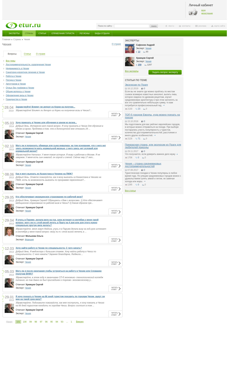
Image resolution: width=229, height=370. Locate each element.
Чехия (28, 136)
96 (46, 322)
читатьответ (114, 114)
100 (24, 322)
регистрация (207, 13)
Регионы (84, 33)
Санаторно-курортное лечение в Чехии (25, 72)
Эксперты (14, 33)
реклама (202, 26)
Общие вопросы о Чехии (18, 91)
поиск (154, 26)
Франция (29, 239)
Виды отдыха (102, 33)
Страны (29, 33)
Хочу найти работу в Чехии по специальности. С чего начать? (49, 248)
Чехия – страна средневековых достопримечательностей (143, 165)
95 (51, 322)
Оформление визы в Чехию (19, 95)
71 (139, 138)
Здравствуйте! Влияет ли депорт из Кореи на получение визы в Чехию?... (54, 110)
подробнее (163, 105)
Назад (9, 321)
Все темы (10, 61)
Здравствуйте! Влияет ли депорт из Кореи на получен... (45, 107)
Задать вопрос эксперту (165, 72)
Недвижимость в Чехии (17, 68)
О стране (116, 44)
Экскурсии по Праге (136, 84)
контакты (186, 26)
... (67, 322)
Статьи (42, 33)
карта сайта (219, 26)
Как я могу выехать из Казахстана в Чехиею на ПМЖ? (44, 174)
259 (140, 65)
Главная (6, 39)
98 (36, 322)
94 (57, 322)
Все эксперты (131, 71)
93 (62, 322)
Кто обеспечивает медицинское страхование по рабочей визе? (49, 197)
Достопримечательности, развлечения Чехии (28, 64)
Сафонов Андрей (145, 45)
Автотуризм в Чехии (16, 84)
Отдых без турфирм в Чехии (20, 88)
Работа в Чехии (13, 76)
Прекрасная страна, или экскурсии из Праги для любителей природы (153, 146)
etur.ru (171, 26)
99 (30, 322)
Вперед (79, 321)
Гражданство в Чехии (16, 99)
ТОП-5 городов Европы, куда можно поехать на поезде (152, 116)
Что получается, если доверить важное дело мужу (150, 154)
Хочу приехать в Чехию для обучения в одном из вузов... (46, 122)
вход (203, 10)
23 (139, 109)
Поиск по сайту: (105, 26)
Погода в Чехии (13, 80)
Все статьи (130, 190)
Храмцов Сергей (145, 58)
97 (41, 322)
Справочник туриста (62, 33)
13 (139, 51)
